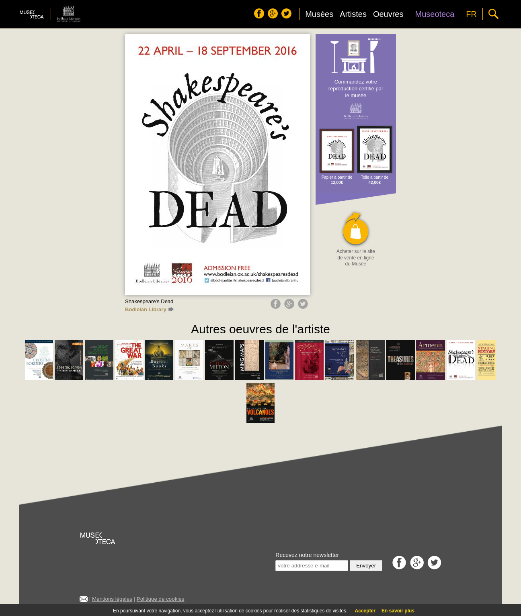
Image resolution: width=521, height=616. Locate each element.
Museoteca (434, 14)
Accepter (365, 611)
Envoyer (366, 566)
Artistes (353, 14)
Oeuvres (388, 14)
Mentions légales (112, 599)
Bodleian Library (149, 309)
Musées (319, 14)
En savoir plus (398, 611)
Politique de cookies (161, 599)
